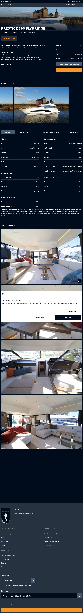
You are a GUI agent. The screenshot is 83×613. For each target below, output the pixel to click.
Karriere (4, 567)
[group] (41, 105)
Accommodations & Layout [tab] (51, 132)
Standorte (4, 541)
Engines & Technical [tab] (26, 132)
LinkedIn (10, 604)
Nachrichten (5, 537)
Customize (41, 317)
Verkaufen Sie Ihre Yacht (52, 541)
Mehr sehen (5, 64)
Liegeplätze (48, 537)
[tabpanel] (41, 173)
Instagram (3, 604)
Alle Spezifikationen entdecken (69, 64)
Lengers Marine (6, 559)
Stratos (3, 563)
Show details (72, 311)
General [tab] (8, 132)
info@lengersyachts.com (25, 513)
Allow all (68, 317)
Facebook (17, 604)
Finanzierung (48, 545)
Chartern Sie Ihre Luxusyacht (54, 534)
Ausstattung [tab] (74, 132)
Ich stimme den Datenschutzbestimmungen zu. (17, 585)
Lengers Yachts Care (8, 555)
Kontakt (3, 545)
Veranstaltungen (7, 534)
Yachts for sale (71, 4)
